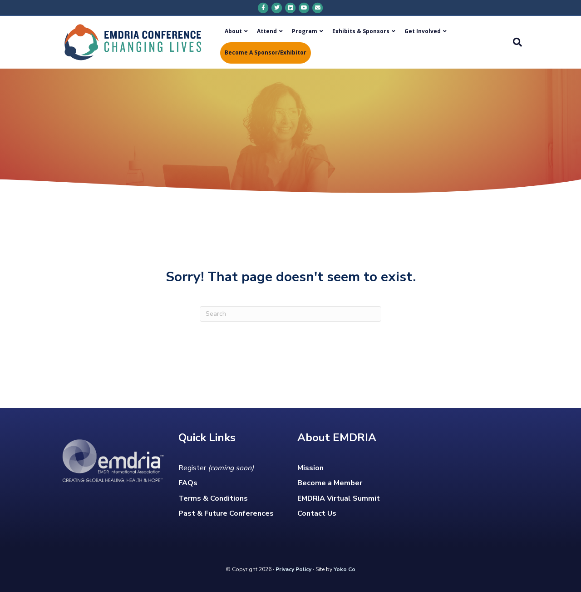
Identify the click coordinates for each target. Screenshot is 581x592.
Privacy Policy (293, 569)
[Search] (515, 42)
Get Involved (422, 31)
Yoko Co (344, 569)
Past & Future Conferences (226, 513)
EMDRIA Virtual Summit (338, 498)
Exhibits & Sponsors (360, 31)
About (233, 31)
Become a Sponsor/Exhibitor (265, 52)
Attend (267, 31)
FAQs (187, 483)
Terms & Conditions (213, 498)
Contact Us (316, 513)
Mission (310, 468)
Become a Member (329, 483)
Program (304, 31)
